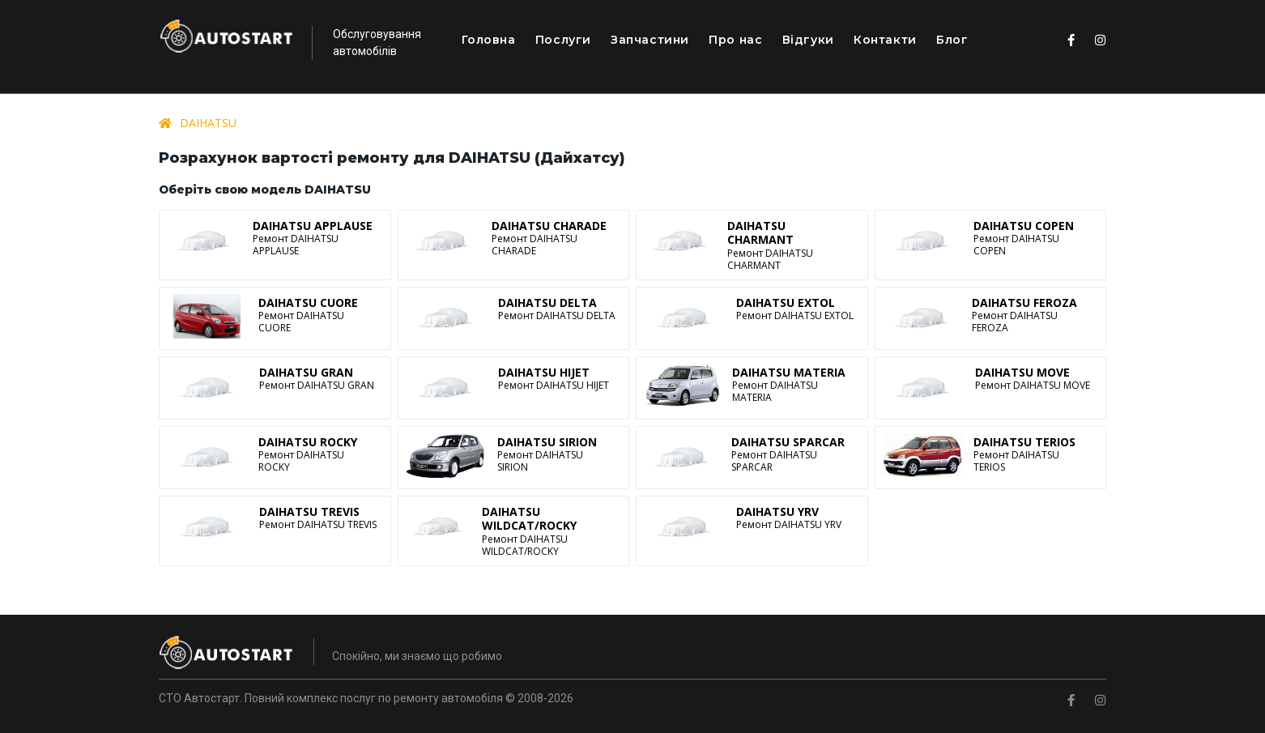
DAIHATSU (208, 122)
